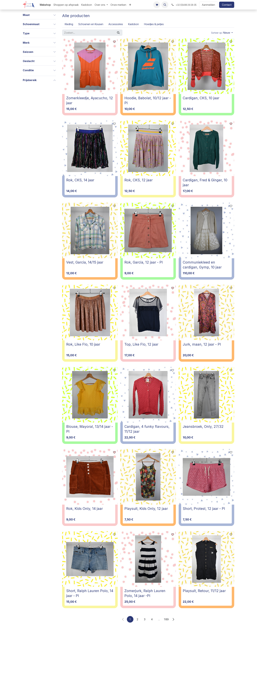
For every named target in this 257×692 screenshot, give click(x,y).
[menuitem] (45, 4)
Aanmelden (208, 4)
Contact (226, 4)
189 (166, 619)
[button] (164, 4)
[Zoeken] (118, 33)
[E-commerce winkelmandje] (156, 4)
